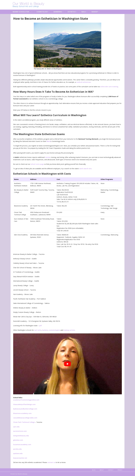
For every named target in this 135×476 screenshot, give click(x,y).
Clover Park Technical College (24, 422)
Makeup (95, 12)
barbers (45, 330)
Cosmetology (42, 12)
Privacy (120, 470)
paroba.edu (17, 449)
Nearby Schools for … (22, 12)
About (102, 470)
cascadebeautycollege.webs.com (25, 418)
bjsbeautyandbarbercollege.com (25, 409)
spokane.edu (18, 453)
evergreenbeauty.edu (21, 436)
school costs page (37, 164)
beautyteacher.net (20, 458)
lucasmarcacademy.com (22, 444)
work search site (85, 169)
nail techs (37, 330)
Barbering (58, 12)
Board (49, 141)
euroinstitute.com (20, 431)
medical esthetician (83, 82)
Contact (110, 470)
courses (47, 157)
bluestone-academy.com (22, 413)
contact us (51, 462)
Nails (83, 12)
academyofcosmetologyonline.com (26, 400)
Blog (93, 470)
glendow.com (18, 440)
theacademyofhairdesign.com (24, 404)
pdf (40, 326)
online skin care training (109, 87)
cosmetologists (54, 330)
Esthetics (72, 12)
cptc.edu (16, 427)
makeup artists (69, 330)
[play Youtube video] (67, 363)
